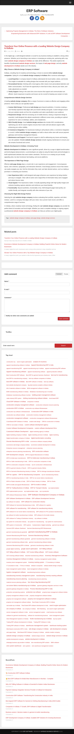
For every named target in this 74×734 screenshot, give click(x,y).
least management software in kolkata (37, 569)
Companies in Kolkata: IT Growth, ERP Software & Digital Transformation (28, 706)
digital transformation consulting (41, 438)
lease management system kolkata (16, 569)
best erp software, (49, 381)
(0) (68, 51)
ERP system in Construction (14, 525)
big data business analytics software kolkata (40, 385)
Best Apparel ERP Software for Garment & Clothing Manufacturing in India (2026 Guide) (33, 701)
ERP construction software (40, 451)
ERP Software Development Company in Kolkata (46, 495)
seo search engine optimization (55, 609)
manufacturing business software (36, 572)
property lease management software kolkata (54, 592)
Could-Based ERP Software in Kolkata (17, 421)
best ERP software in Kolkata (15, 381)
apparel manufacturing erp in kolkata (33, 368)
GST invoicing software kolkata (15, 555)
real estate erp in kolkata (13, 605)
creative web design (34, 421)
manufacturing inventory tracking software (49, 575)
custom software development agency (36, 425)
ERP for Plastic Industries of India (15, 481)
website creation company (52, 632)
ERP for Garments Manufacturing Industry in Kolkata (21, 471)
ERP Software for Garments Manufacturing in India (20, 505)
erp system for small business (53, 521)
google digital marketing (13, 549)
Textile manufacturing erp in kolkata (41, 619)
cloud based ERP (54, 398)
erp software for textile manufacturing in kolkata (19, 515)
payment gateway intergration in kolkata (17, 589)
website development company (15, 639)
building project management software (44, 395)
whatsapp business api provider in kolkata (18, 642)
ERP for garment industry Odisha (37, 468)
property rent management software (16, 599)
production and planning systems (15, 592)
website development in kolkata (35, 639)
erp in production (44, 491)
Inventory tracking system (36, 562)
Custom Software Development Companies (19, 428)
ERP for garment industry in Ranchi (16, 468)
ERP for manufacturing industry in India (17, 478)
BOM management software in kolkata (37, 388)
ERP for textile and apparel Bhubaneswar (18, 484)
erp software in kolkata (41, 518)
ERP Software (37, 11)
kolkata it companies (37, 565)
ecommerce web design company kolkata (18, 445)
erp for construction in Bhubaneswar (42, 465)
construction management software (17, 418)
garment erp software (58, 525)
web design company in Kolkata (38, 629)
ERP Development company (15, 455)
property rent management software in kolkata (42, 599)
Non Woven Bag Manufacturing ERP (39, 582)
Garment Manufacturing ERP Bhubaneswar (39, 528)
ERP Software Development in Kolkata (18, 498)
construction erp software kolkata (15, 415)
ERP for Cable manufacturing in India (16, 461)
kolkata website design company (53, 565)
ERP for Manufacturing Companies (29, 474)
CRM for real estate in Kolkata (14, 425)
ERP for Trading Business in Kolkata (17, 488)
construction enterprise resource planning (47, 405)
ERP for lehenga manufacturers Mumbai (48, 471)
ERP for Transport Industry (38, 488)
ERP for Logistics (11, 474)
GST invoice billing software (35, 552)
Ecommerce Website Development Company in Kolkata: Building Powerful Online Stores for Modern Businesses (37, 666)
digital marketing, (54, 435)
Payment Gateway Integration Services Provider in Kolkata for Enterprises (29, 690)
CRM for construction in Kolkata (51, 421)
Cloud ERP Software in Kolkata (16, 401)
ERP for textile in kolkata (38, 484)
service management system (37, 612)
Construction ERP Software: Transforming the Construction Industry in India (29, 695)
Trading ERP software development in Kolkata (19, 622)
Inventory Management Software (56, 555)
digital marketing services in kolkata (38, 435)
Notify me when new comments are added (19, 316)
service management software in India (17, 612)
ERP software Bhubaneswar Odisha (16, 495)
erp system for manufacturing (36, 521)
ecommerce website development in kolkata (43, 445)
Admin (18, 51)
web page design (50, 63)
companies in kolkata (33, 401)
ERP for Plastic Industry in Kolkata (36, 481)
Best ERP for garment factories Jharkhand (38, 375)
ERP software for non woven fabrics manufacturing (20, 511)
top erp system (57, 619)
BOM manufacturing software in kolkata (17, 391)
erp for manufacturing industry (50, 474)
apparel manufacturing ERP (14, 368)
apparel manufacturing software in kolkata (18, 365)
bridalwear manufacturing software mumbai (18, 395)
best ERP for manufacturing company (16, 378)
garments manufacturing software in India (42, 545)
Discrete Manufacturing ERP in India (17, 441)
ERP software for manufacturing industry (40, 508)
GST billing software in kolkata (15, 552)
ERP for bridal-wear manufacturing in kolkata (41, 458)
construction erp (11, 362)
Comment (59, 274)
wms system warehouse (13, 646)
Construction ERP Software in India (42, 411)
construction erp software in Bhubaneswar (18, 411)
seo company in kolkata (13, 609)
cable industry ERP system (14, 398)
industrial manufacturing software (34, 555)
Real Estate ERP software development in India (35, 605)
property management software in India (17, 595)
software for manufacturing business (38, 615)
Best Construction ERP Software (15, 375)
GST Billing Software (45, 549)
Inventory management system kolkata (45, 559)
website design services (48, 218)
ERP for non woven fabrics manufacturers (41, 478)
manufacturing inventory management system (20, 575)
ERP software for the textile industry (44, 515)
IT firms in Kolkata (25, 565)
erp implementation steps (31, 491)
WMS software (55, 642)
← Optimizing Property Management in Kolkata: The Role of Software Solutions (29, 31)
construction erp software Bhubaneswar (36, 408)
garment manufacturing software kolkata (40, 542)
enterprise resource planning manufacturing (18, 451)
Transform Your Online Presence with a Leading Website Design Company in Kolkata (36, 47)
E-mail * (6, 289)
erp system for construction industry (16, 521)
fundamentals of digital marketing (41, 525)
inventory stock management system (16, 562)
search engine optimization (24, 362)
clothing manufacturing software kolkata (35, 398)
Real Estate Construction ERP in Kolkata (43, 602)
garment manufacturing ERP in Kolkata (42, 532)
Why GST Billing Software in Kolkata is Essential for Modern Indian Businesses (30, 684)
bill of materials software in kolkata (16, 388)
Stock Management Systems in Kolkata (17, 619)
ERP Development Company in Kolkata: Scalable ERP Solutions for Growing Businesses (33, 718)
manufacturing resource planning (16, 579)
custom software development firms (46, 428)
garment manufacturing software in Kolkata (43, 539)
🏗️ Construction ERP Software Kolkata (18, 673)
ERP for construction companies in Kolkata (18, 465)
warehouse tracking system (58, 625)
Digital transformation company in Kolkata (18, 438)
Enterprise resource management (15, 448)
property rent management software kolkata (18, 602)
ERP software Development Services (43, 498)
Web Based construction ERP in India (17, 629)
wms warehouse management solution (42, 646)
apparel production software (54, 371)
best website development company (16, 385)
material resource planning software (16, 582)
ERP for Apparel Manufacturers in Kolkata (37, 455)
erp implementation (53, 488)
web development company (58, 629)
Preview (66, 274)
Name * (6, 281)
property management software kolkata (41, 595)
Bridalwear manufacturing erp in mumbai (41, 391)
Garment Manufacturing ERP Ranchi (16, 535)
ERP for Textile (51, 481)
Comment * (8, 297)
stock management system (56, 615)
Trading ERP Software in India (42, 622)
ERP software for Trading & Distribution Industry (19, 518)
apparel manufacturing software (36, 371)
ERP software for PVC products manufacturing (49, 511)
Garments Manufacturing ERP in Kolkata (17, 545)
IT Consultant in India (12, 565)
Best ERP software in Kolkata (34, 381)
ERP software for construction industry (33, 502)
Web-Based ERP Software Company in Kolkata (30, 632)
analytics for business (40, 362)
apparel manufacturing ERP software (55, 368)
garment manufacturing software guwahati (18, 539)
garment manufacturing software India (17, 542)
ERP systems (27, 525)
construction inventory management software (38, 415)
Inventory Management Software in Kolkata (19, 559)
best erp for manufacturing (59, 375)
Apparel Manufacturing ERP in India (42, 365)
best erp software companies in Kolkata (40, 378)
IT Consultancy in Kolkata (53, 562)
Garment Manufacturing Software (38, 535)
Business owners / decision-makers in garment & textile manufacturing (27, 712)
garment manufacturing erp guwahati (16, 532)
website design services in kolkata (56, 636)
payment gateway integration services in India (50, 585)
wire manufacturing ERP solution (40, 642)
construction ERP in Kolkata (15, 408)
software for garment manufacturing (16, 615)
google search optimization (29, 549)
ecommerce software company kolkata (41, 441)
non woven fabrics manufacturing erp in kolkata (21, 585)
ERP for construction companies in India (40, 461)
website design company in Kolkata (20, 61)
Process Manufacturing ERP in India (41, 589)
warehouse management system (37, 625)
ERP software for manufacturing (16, 508)
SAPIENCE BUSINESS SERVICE (49, 731)
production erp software (33, 592)
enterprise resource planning (35, 448)
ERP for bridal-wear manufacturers (16, 458)
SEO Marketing (41, 609)
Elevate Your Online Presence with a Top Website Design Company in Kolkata (28, 252)
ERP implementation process (14, 491)
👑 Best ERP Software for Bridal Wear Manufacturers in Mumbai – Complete (29, 678)
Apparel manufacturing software (16, 371)
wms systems (26, 646)
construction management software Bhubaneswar (43, 418)
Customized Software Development (17, 431)
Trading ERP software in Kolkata (15, 625)
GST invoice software (52, 552)
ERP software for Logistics (43, 505)
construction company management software (20, 405)
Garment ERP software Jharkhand (16, 528)
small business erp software (54, 612)
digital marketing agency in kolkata (39, 431)
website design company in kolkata (20, 218)
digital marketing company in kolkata (16, 435)
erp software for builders (13, 502)
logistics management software (16, 572)
